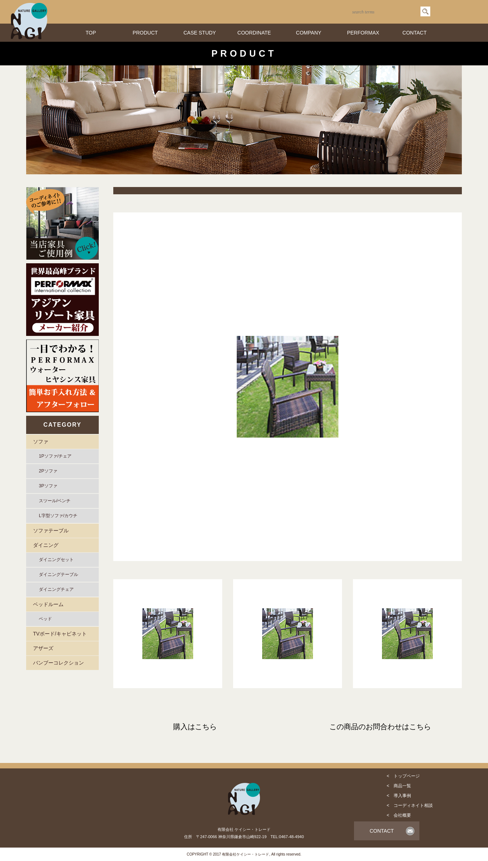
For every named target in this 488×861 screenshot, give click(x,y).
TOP (91, 33)
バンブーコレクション (58, 663)
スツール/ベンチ (54, 500)
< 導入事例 (399, 795)
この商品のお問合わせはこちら (380, 727)
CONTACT (414, 33)
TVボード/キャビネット (60, 634)
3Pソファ (48, 485)
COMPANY (308, 33)
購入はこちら (195, 727)
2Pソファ (48, 471)
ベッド (45, 618)
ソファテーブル (51, 530)
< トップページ (403, 776)
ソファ (40, 441)
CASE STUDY (199, 33)
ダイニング (45, 545)
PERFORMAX (363, 33)
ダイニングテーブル (58, 574)
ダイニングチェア (56, 589)
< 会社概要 (399, 815)
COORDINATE (254, 33)
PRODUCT (145, 33)
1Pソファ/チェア (55, 456)
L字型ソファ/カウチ (58, 515)
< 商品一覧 (399, 785)
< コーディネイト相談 (410, 805)
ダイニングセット (56, 559)
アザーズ (43, 648)
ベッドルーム (48, 604)
